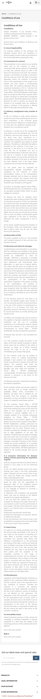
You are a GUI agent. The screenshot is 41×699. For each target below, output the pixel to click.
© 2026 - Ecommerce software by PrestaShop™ (17, 696)
